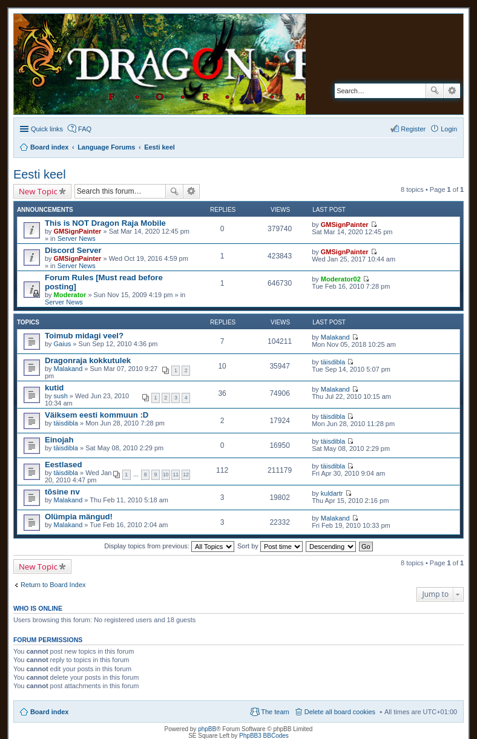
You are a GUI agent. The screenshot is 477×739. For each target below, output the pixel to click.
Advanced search (452, 91)
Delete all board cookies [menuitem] (339, 711)
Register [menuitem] (413, 129)
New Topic (38, 191)
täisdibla (333, 362)
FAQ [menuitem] (84, 129)
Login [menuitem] (449, 129)
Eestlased (63, 464)
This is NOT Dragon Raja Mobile (105, 223)
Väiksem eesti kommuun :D (97, 414)
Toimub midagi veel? (84, 335)
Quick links (47, 129)
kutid (54, 387)
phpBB (207, 729)
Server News (77, 238)
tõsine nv (62, 491)
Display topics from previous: (169, 546)
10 (166, 474)
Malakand (335, 337)
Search (435, 91)
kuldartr (332, 493)
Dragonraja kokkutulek (88, 360)
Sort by (270, 546)
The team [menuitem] (275, 711)
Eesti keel (39, 174)
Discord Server (73, 250)
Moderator (70, 294)
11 (176, 474)
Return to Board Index (53, 584)
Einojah (59, 439)
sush (61, 395)
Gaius (62, 343)
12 (186, 474)
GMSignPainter (78, 231)
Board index (49, 711)
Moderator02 (341, 279)
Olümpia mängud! (79, 516)
